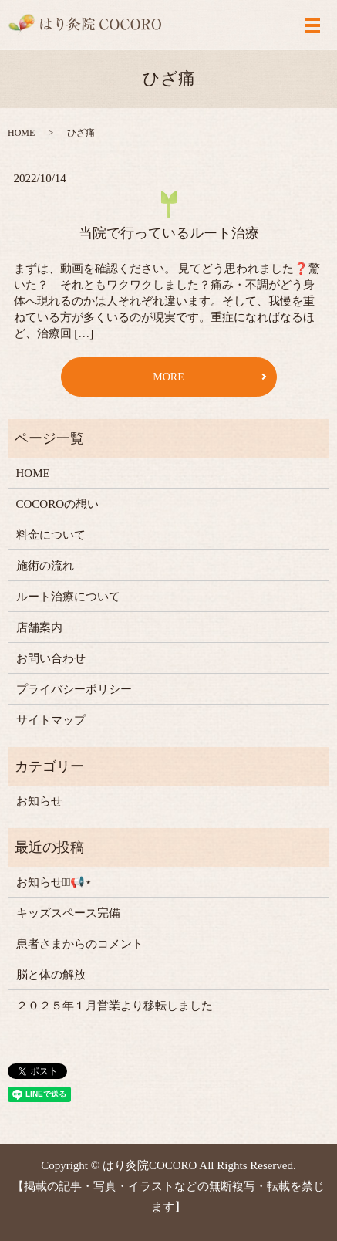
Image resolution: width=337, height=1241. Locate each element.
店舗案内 (39, 627)
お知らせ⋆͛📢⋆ (54, 882)
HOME (21, 132)
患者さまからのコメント (79, 944)
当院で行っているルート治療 (169, 233)
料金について (51, 535)
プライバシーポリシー (74, 689)
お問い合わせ (51, 658)
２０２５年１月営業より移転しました (114, 1005)
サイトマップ (51, 720)
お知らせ (39, 801)
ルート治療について (68, 596)
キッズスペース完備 (68, 913)
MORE (168, 377)
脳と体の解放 (51, 975)
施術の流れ (45, 566)
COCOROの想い (57, 504)
